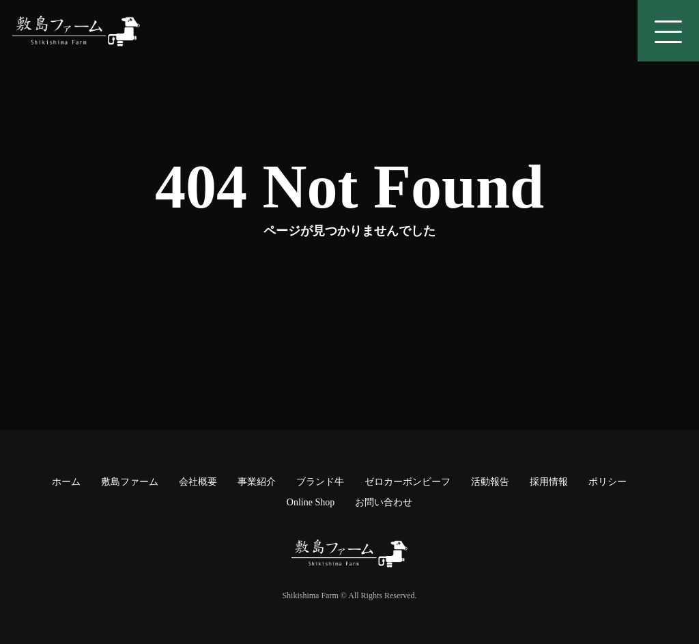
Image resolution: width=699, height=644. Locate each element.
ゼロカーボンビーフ (408, 482)
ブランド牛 (320, 482)
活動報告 (490, 482)
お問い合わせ (383, 502)
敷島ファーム (129, 482)
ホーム (66, 482)
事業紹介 (257, 482)
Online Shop (310, 502)
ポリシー (607, 482)
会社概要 (198, 482)
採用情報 (549, 482)
